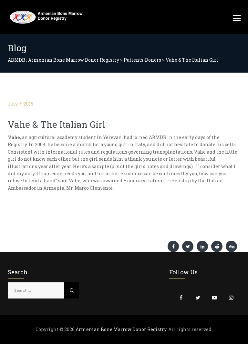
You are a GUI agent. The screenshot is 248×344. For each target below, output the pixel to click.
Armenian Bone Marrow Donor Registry (121, 329)
